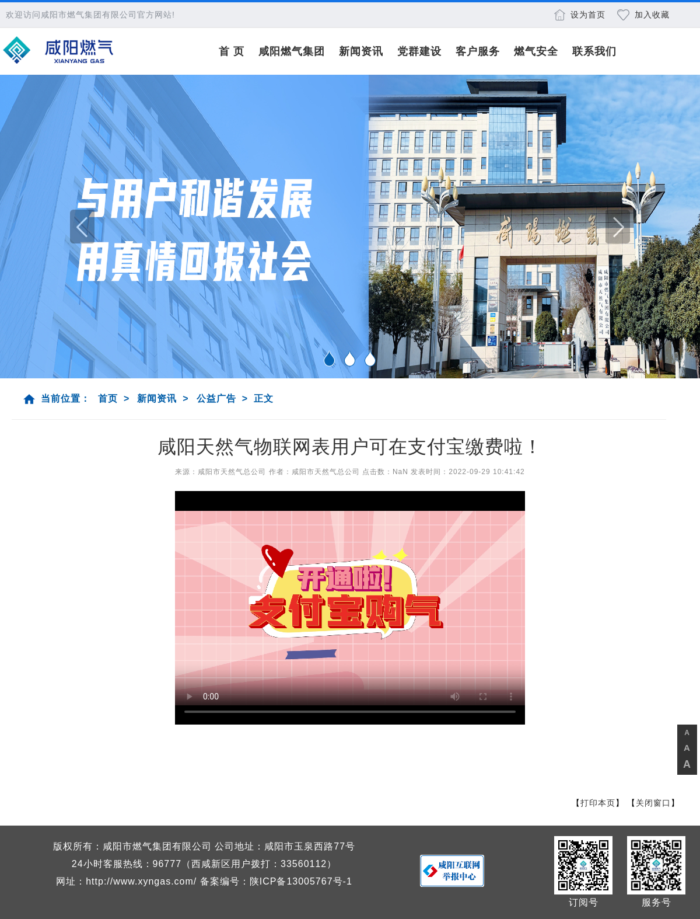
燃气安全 (536, 51)
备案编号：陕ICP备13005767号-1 (276, 881)
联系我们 (594, 51)
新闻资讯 (361, 51)
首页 (108, 398)
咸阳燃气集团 (291, 51)
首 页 (231, 51)
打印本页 (597, 802)
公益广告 (216, 398)
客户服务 (478, 51)
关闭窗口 (653, 802)
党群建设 (419, 51)
